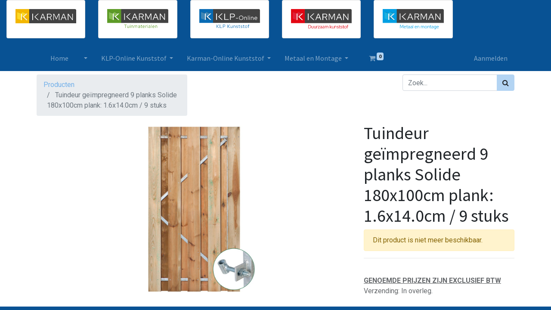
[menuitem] (59, 58)
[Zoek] (505, 82)
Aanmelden (491, 58)
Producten (58, 85)
